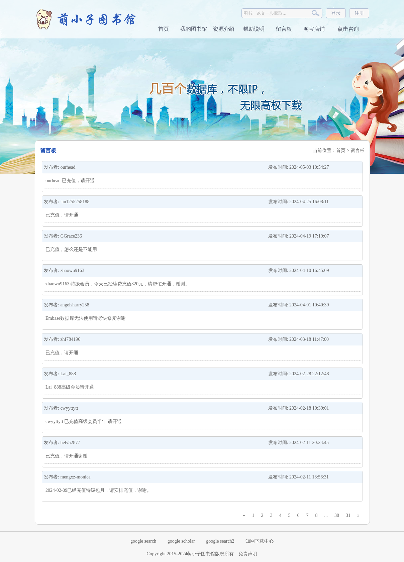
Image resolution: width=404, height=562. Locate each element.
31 (348, 515)
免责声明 (247, 553)
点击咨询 (347, 29)
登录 (335, 13)
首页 (163, 29)
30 (336, 515)
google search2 (220, 541)
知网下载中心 (259, 541)
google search (143, 541)
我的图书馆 (193, 29)
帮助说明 (254, 29)
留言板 (284, 29)
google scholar (181, 541)
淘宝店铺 (314, 29)
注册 (359, 13)
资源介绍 (223, 29)
